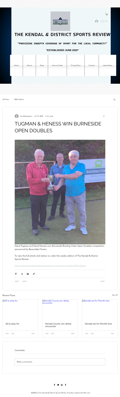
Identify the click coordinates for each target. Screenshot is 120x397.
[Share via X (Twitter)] (22, 274)
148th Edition (19, 99)
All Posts (5, 99)
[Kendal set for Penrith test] (99, 309)
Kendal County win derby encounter (58, 325)
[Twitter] (58, 385)
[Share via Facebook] (16, 274)
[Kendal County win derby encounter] (60, 309)
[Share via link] (34, 274)
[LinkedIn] (62, 385)
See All (115, 295)
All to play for (12, 323)
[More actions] (103, 116)
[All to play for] (20, 309)
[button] (106, 14)
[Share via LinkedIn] (28, 274)
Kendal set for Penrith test (98, 323)
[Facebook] (54, 385)
